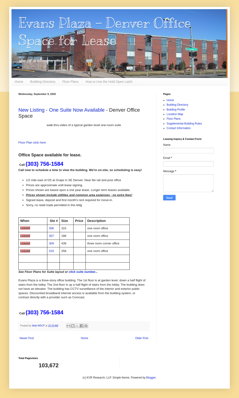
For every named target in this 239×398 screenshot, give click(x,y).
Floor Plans (70, 81)
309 (51, 243)
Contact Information (179, 128)
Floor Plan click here (32, 142)
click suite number (82, 272)
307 (51, 236)
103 (51, 251)
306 (51, 228)
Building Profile (176, 109)
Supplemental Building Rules (184, 123)
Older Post (141, 338)
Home (19, 81)
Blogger (151, 377)
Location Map (175, 114)
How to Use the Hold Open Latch (109, 81)
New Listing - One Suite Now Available (61, 110)
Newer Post (27, 338)
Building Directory (42, 81)
